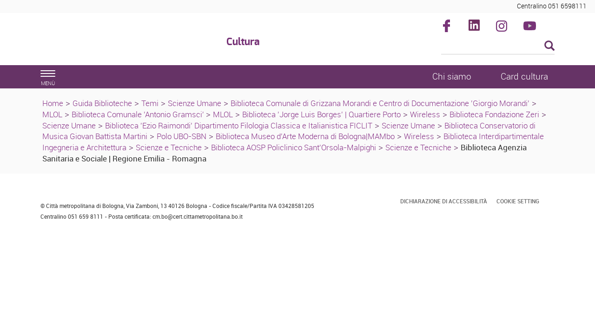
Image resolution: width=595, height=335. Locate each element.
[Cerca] (498, 46)
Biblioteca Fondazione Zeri (494, 114)
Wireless (425, 114)
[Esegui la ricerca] (549, 46)
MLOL (52, 114)
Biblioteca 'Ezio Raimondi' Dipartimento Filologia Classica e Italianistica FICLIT (238, 125)
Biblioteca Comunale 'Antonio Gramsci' (139, 114)
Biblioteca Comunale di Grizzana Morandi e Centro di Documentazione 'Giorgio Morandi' (380, 103)
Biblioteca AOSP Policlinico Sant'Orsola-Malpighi (293, 147)
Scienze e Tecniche (169, 147)
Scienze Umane (194, 103)
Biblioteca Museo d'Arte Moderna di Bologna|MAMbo (305, 136)
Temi (150, 103)
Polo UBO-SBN (181, 136)
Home (52, 103)
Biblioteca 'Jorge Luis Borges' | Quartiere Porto (321, 114)
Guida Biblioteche (102, 103)
